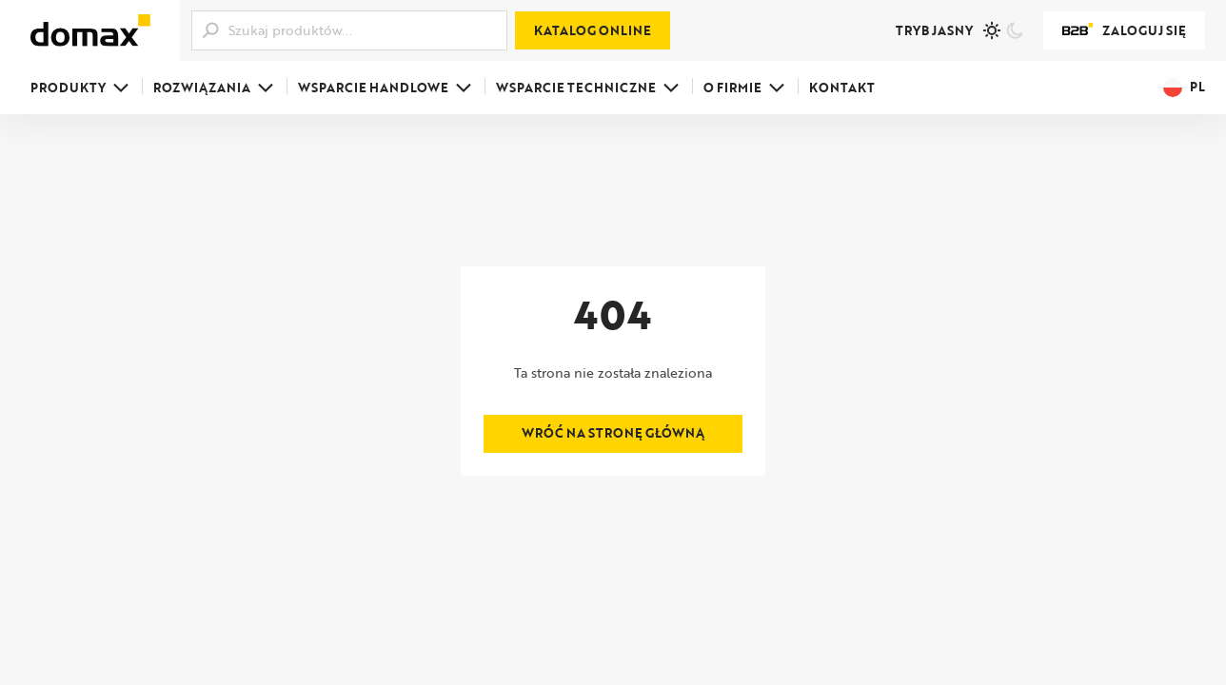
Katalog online (592, 30)
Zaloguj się (1124, 30)
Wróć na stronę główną (613, 432)
